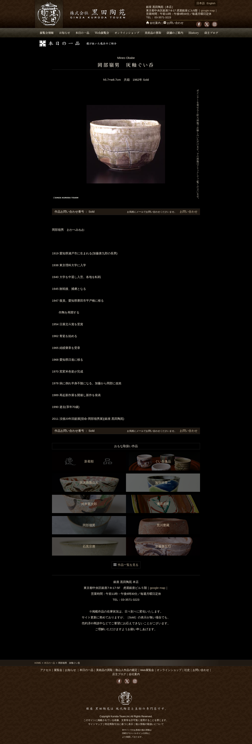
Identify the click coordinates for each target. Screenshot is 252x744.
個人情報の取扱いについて (149, 724)
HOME (37, 663)
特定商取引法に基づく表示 (119, 724)
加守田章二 (163, 482)
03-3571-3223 (163, 17)
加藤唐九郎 (163, 546)
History (194, 33)
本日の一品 (82, 33)
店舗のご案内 (175, 33)
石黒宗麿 (89, 546)
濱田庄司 (163, 504)
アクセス (45, 670)
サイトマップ (95, 724)
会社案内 (155, 22)
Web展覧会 (102, 33)
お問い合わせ (175, 22)
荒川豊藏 (163, 525)
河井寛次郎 (89, 504)
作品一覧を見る (128, 564)
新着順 (89, 461)
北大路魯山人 (89, 482)
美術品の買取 (153, 33)
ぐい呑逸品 (163, 461)
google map (208, 10)
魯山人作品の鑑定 (126, 670)
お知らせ (64, 33)
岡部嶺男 (89, 525)
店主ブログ (211, 33)
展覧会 (58, 670)
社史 (187, 670)
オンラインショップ (126, 33)
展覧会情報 (47, 33)
